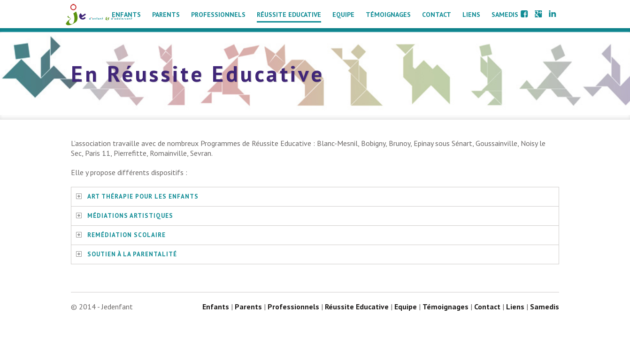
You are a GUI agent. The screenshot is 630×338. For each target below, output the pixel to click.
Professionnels (218, 14)
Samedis (505, 14)
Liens (471, 14)
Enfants (126, 14)
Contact (436, 14)
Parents (166, 14)
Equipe (343, 14)
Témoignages (388, 14)
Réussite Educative (289, 14)
